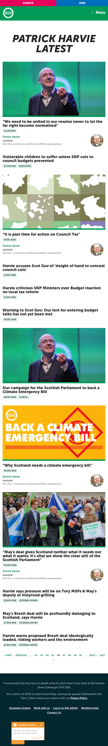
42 (36, 655)
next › (93, 655)
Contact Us (54, 712)
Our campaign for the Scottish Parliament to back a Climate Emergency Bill (51, 389)
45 (52, 655)
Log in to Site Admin (65, 708)
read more (18, 742)
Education (25, 166)
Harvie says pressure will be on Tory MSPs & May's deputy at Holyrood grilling (50, 593)
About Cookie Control (15, 725)
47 (63, 655)
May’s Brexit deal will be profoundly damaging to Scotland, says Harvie (49, 615)
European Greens (20, 708)
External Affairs (28, 600)
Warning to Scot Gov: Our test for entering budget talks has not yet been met (50, 312)
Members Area (90, 708)
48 (69, 655)
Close (41, 725)
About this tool (37, 738)
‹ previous (21, 655)
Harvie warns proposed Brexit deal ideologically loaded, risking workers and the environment (48, 637)
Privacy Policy (78, 698)
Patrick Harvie (11, 136)
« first (8, 655)
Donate (28, 3)
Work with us (42, 708)
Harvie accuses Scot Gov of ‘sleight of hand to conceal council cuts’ (54, 267)
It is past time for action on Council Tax (41, 234)
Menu (100, 12)
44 (47, 655)
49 (75, 655)
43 (41, 655)
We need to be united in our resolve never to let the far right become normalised (52, 123)
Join (82, 3)
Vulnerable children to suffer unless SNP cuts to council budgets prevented (48, 158)
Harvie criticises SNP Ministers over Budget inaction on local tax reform (52, 290)
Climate (23, 397)
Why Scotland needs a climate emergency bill (47, 465)
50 (80, 655)
